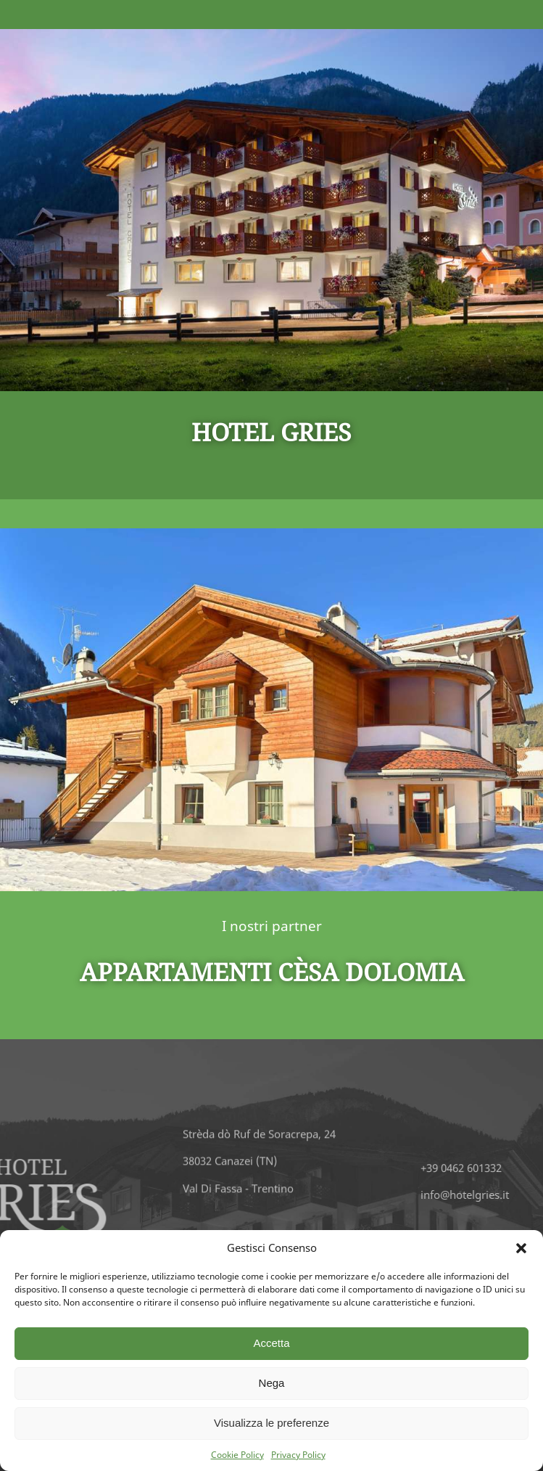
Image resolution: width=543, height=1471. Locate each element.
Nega (272, 1383)
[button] (521, 1248)
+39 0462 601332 (487, 1167)
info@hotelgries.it (491, 1194)
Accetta (271, 1343)
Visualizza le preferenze (271, 1423)
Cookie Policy (237, 1455)
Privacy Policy (298, 1455)
